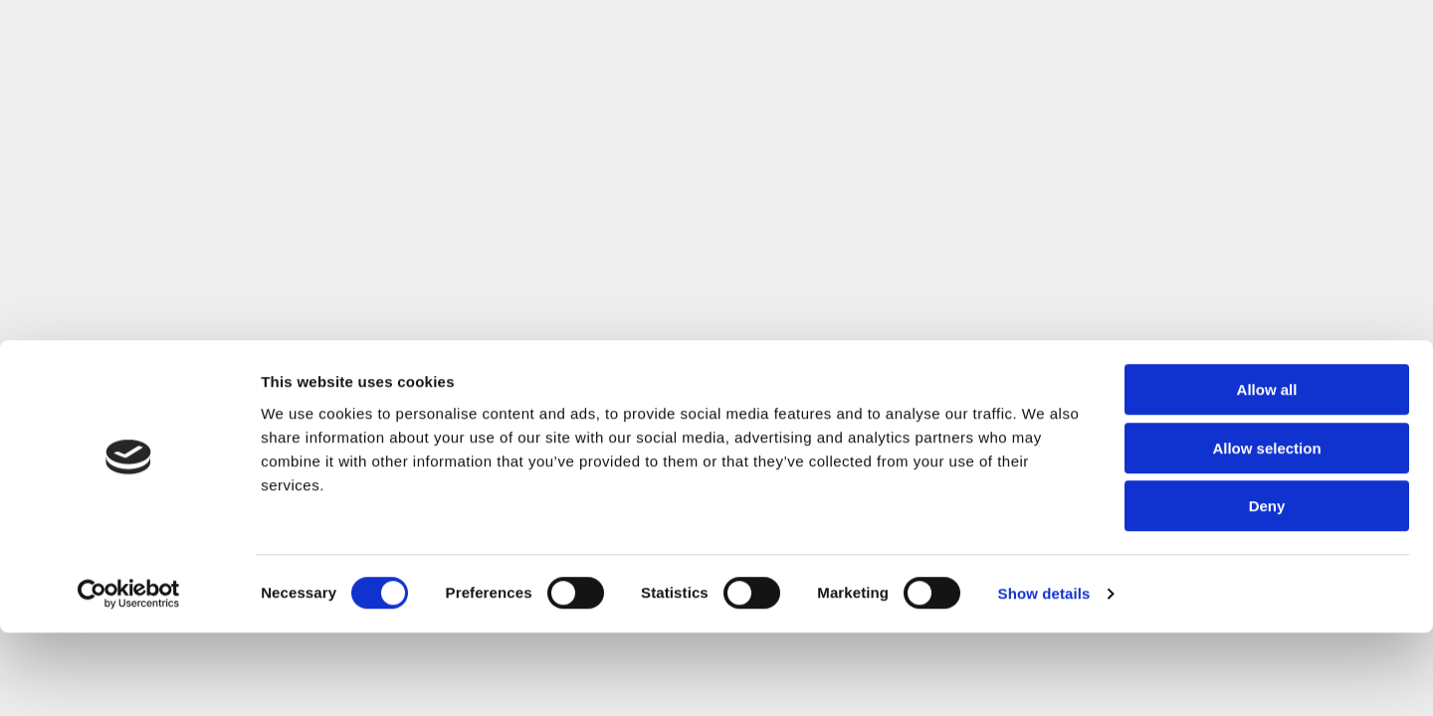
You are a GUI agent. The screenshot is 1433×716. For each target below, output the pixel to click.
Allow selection (1266, 531)
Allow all (1267, 472)
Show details (1044, 676)
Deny (1267, 589)
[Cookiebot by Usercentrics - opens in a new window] (129, 677)
